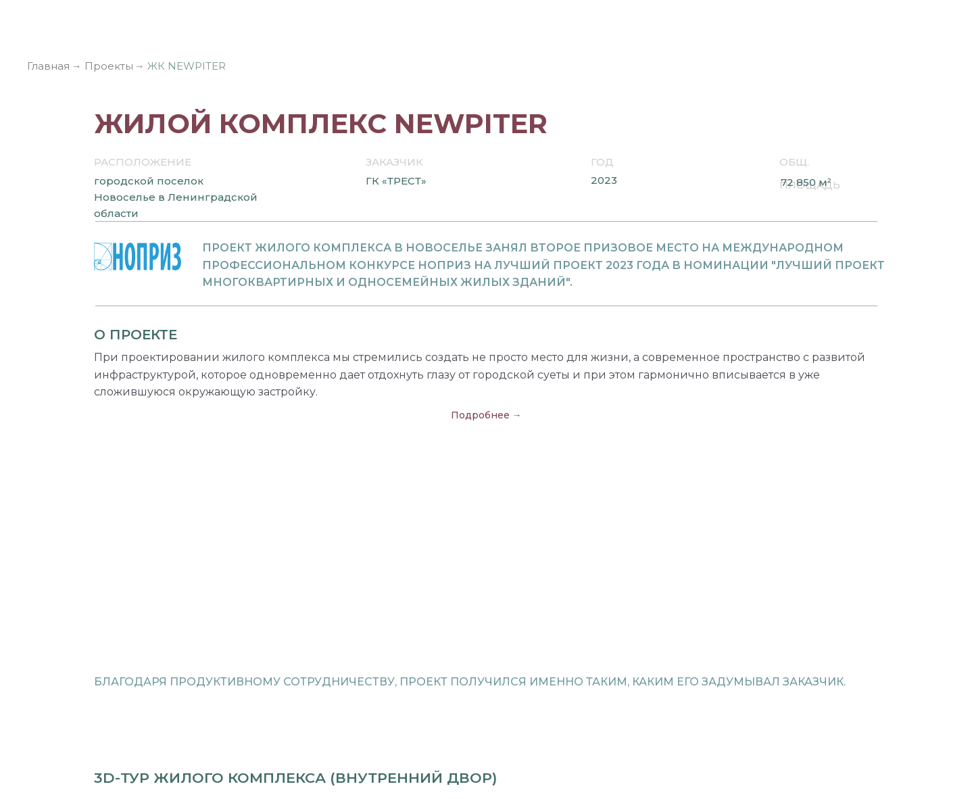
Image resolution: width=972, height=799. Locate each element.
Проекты (108, 65)
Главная (48, 65)
